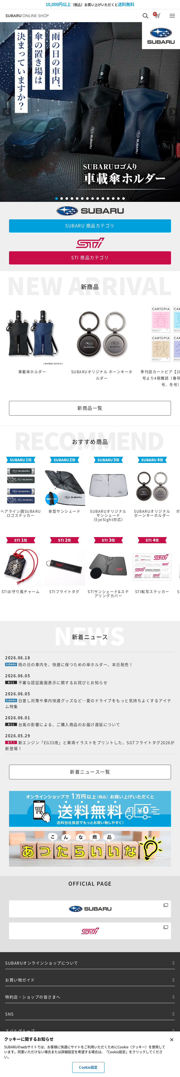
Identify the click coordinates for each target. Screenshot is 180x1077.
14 (123, 198)
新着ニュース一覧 (90, 772)
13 (118, 198)
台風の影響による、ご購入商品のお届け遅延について (69, 725)
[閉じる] (171, 1039)
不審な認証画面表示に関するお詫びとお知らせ (63, 683)
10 (103, 198)
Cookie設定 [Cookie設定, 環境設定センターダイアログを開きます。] (88, 1067)
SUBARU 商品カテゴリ (90, 225)
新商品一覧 (90, 408)
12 (113, 198)
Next (173, 112)
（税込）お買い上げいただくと (90, 4)
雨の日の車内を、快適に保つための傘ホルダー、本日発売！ (75, 665)
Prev (7, 112)
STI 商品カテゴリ (90, 257)
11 (108, 198)
